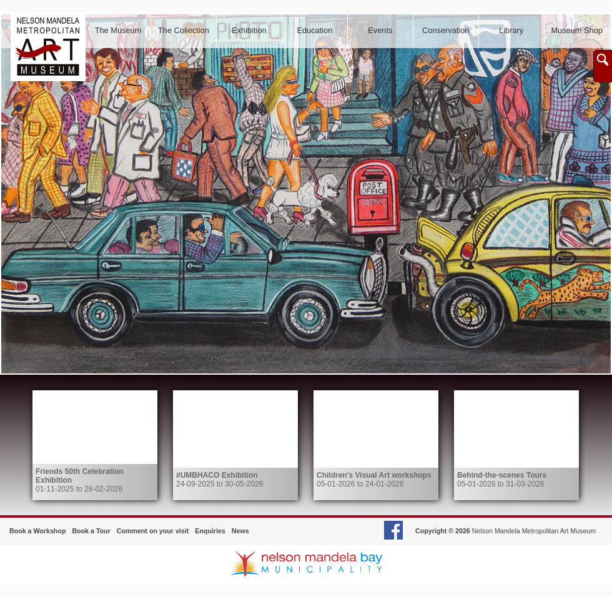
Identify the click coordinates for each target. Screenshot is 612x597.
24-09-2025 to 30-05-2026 (219, 479)
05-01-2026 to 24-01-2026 (374, 479)
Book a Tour (91, 531)
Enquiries (210, 531)
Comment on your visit (153, 531)
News (240, 531)
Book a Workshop (37, 531)
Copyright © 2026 (442, 531)
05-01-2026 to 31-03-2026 (501, 479)
